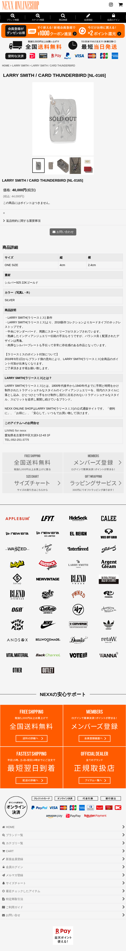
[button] (62, 17)
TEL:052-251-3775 (17, 439)
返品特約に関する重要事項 (21, 220)
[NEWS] (111, 4)
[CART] (120, 4)
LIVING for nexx (15, 430)
